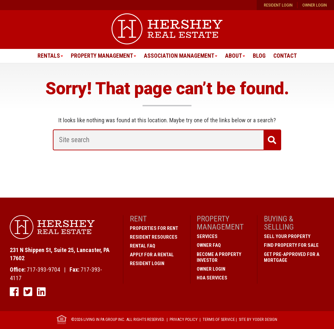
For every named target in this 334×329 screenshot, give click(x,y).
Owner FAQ (209, 245)
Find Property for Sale (291, 245)
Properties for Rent (154, 229)
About (234, 55)
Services (207, 237)
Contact (286, 55)
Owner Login (314, 5)
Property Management (100, 55)
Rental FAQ (142, 246)
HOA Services (212, 278)
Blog (259, 55)
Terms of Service (219, 319)
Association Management (179, 55)
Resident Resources (153, 237)
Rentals (47, 55)
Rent (138, 219)
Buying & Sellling (279, 223)
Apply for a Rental (152, 255)
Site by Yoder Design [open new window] (258, 319)
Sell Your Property (287, 237)
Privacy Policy (184, 319)
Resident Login (278, 5)
